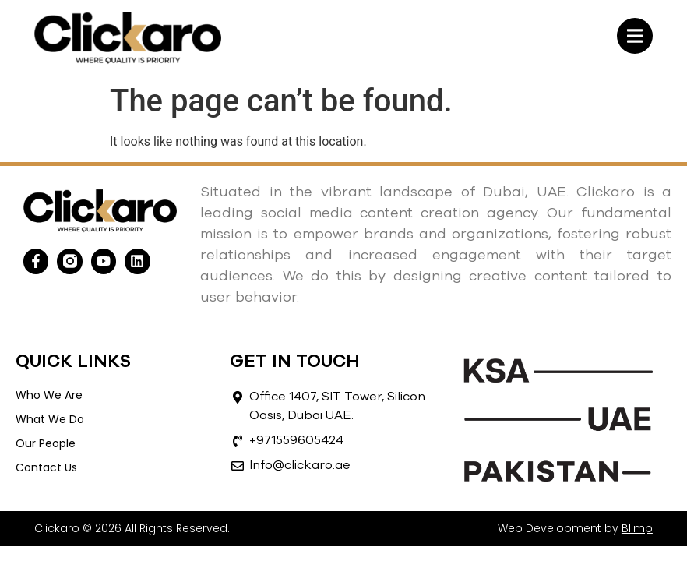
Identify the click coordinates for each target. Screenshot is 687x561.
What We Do (50, 419)
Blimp (637, 528)
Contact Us (46, 467)
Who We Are (49, 395)
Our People (46, 443)
